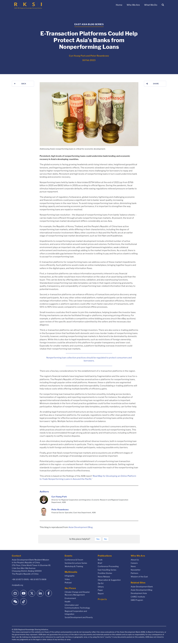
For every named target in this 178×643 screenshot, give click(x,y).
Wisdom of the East (139, 577)
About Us (135, 560)
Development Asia (139, 593)
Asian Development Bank (142, 586)
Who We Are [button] (133, 5)
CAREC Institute (138, 597)
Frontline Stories (105, 573)
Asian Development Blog (80, 527)
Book (100, 560)
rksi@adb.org (17, 585)
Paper (100, 590)
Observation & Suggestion (109, 580)
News (133, 566)
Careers (134, 563)
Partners (134, 573)
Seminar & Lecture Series (76, 563)
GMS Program (137, 600)
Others (101, 587)
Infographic (70, 576)
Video (67, 579)
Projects (102, 599)
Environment (70, 598)
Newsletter (135, 570)
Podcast (68, 582)
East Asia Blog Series (107, 570)
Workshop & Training (74, 566)
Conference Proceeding (108, 566)
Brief (100, 563)
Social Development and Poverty (79, 617)
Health (67, 601)
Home (119, 5)
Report (101, 593)
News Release (104, 577)
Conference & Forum (74, 560)
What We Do (150, 5)
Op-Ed (100, 583)
